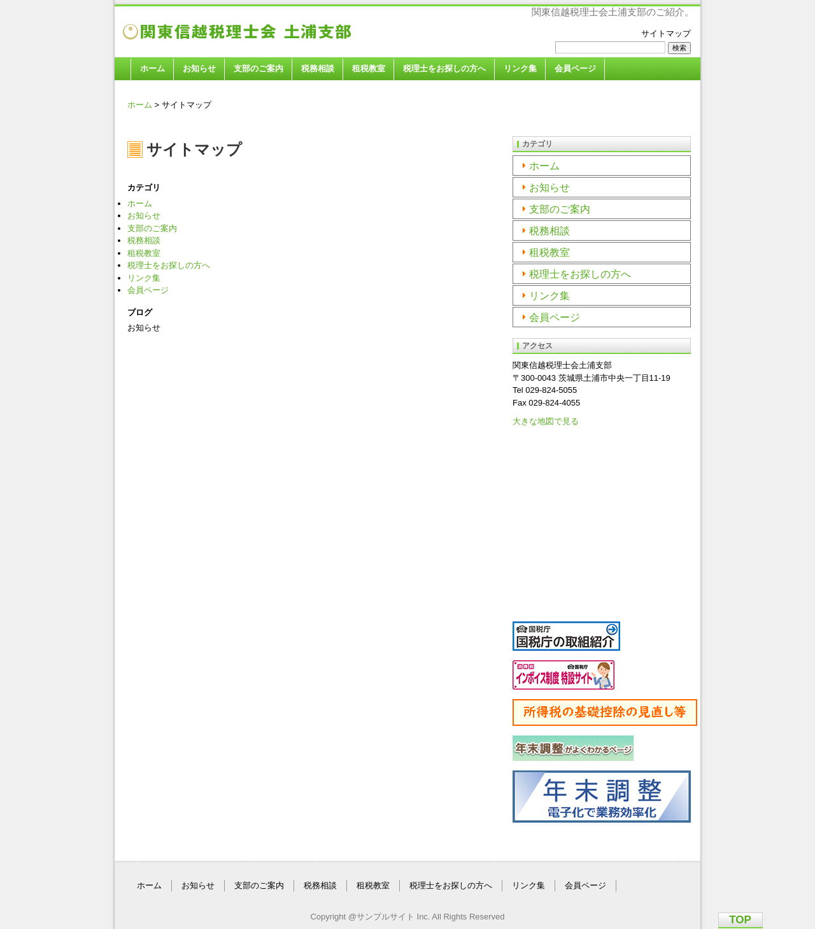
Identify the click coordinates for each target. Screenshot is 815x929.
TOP (740, 920)
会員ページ (575, 68)
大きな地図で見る (546, 421)
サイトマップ (666, 33)
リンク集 (520, 68)
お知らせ (199, 68)
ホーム (152, 68)
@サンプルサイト (381, 916)
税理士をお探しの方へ (444, 68)
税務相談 (317, 68)
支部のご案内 (258, 68)
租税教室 (368, 68)
